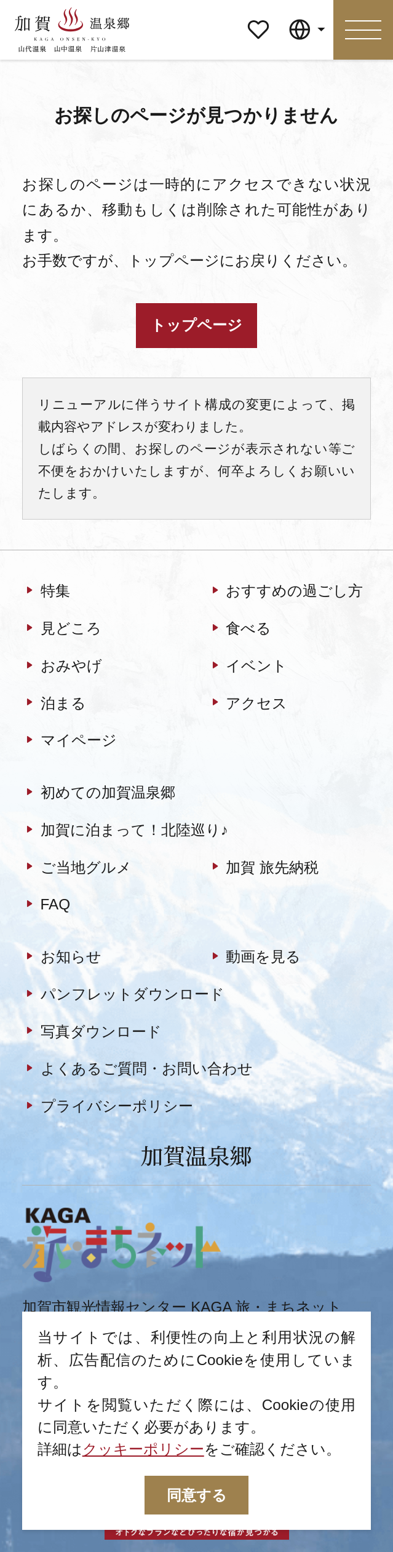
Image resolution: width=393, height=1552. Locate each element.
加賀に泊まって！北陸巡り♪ (125, 830)
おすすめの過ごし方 (285, 592)
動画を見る (254, 958)
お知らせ (61, 958)
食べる (239, 629)
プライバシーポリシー (107, 1107)
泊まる (53, 704)
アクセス (247, 704)
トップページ (196, 325)
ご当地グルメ (76, 868)
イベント (247, 666)
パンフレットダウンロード (123, 994)
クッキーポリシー (143, 1449)
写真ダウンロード (91, 1032)
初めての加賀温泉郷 (98, 793)
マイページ (258, 23)
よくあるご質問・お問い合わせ (137, 1069)
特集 (45, 592)
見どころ (61, 629)
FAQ (46, 905)
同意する (197, 1495)
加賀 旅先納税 (263, 868)
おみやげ (61, 666)
